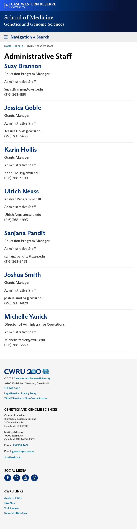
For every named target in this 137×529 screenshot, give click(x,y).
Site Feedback (12, 457)
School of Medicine (29, 17)
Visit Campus (11, 508)
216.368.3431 (20, 445)
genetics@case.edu (23, 451)
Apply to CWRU (13, 498)
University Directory (15, 513)
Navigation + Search (25, 37)
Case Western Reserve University (32, 378)
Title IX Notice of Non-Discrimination (25, 398)
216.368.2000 (12, 388)
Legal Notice (11, 393)
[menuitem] (68, 497)
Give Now (9, 503)
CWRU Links (13, 491)
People (19, 46)
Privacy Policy (29, 393)
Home (7, 46)
